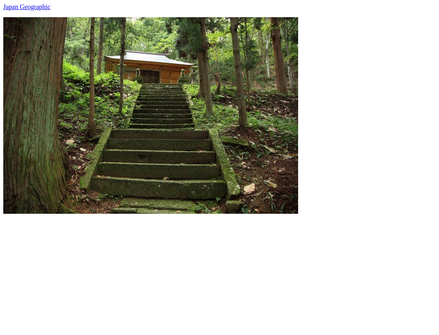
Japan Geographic (26, 6)
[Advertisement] (219, 271)
